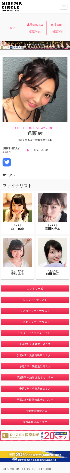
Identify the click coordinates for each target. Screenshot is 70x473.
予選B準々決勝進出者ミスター (35, 377)
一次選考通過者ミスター (35, 422)
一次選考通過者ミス (35, 411)
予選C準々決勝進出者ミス (35, 388)
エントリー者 (35, 288)
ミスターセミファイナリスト (35, 333)
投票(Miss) (35, 31)
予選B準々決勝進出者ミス (35, 366)
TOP (12, 28)
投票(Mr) (57, 31)
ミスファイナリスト (35, 299)
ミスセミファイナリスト (35, 322)
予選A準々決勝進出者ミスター (35, 355)
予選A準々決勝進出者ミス (35, 344)
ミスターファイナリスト (35, 311)
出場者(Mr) (58, 24)
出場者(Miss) (35, 24)
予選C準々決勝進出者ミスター (35, 400)
